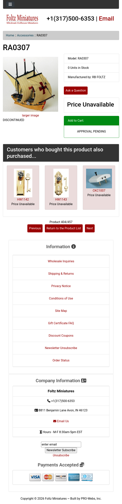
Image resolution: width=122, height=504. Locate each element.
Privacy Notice (61, 286)
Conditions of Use (61, 298)
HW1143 (61, 199)
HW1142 (23, 199)
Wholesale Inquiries (61, 261)
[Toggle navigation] (10, 4)
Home (10, 35)
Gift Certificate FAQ (61, 323)
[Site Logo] (22, 19)
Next (90, 228)
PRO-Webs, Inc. (91, 498)
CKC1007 (99, 190)
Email (106, 18)
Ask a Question (76, 90)
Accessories (25, 35)
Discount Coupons (61, 335)
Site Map (61, 311)
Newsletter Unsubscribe (61, 348)
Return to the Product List (64, 228)
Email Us (61, 421)
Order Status (61, 360)
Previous (35, 228)
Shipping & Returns (61, 273)
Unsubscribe (61, 455)
